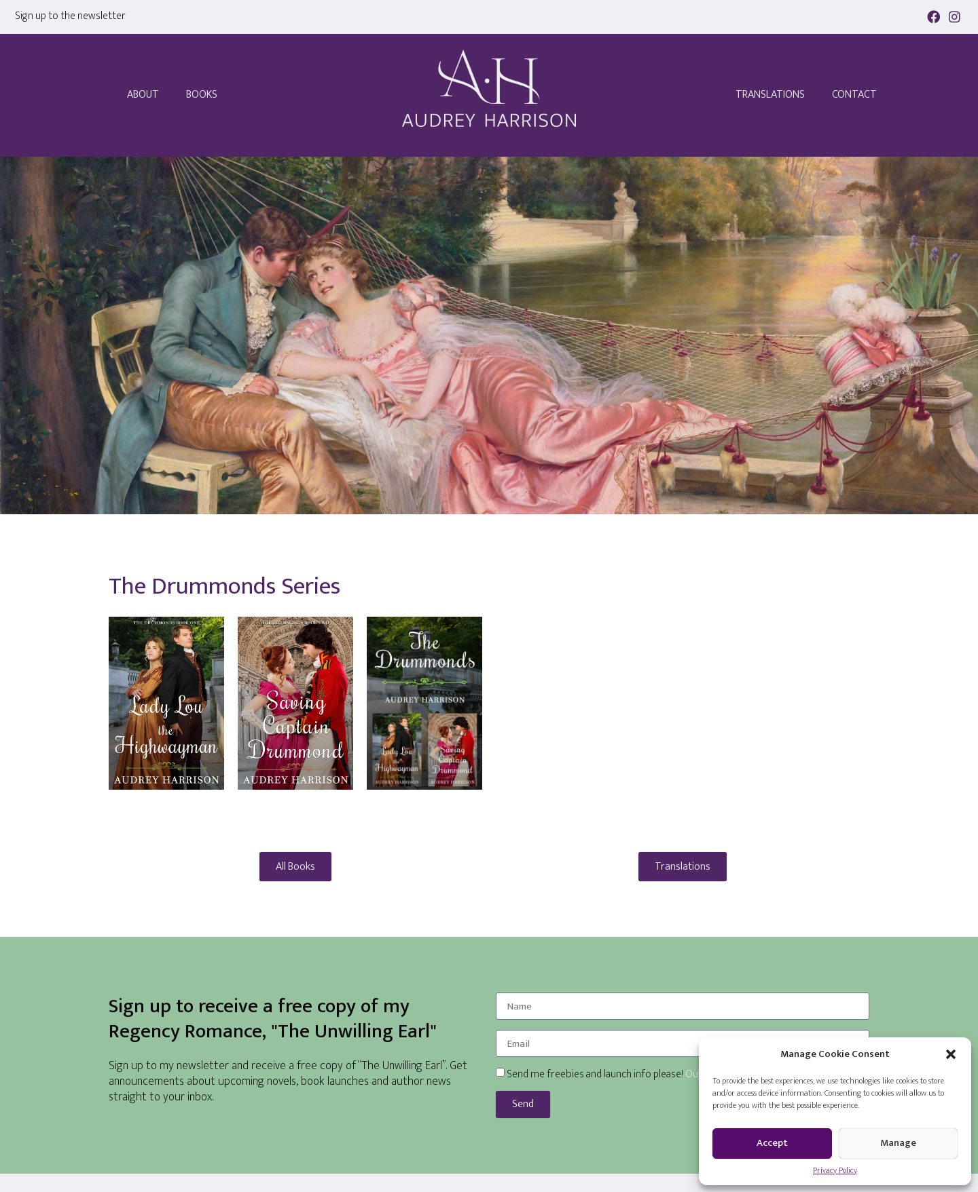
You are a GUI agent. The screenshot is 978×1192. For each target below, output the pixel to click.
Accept (772, 1142)
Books (201, 94)
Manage (898, 1142)
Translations (770, 94)
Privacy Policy (835, 1170)
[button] (951, 1054)
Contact (854, 94)
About (143, 94)
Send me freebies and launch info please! (620, 1074)
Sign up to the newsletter (70, 16)
